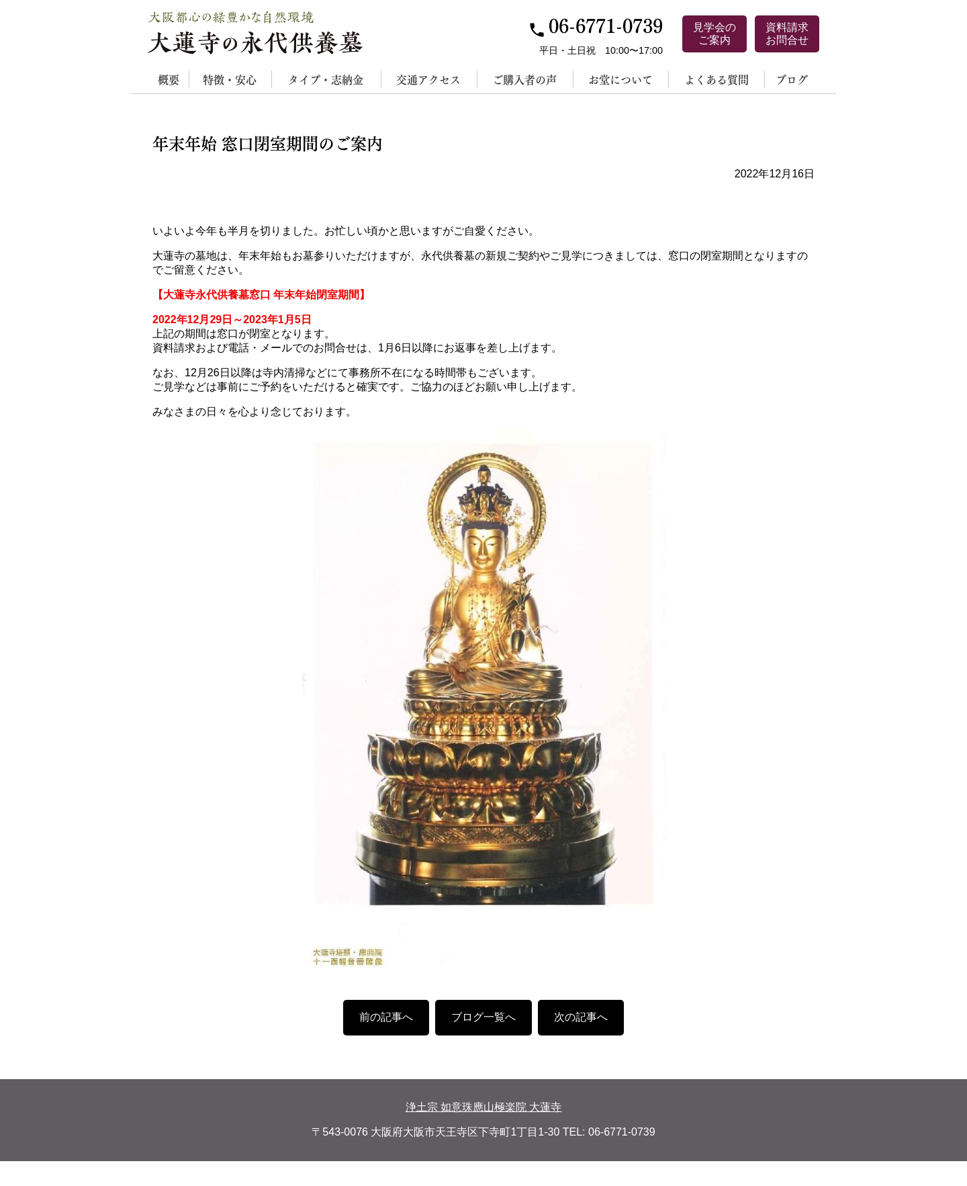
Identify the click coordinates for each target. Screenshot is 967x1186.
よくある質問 (716, 79)
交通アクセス (428, 79)
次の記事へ (581, 1017)
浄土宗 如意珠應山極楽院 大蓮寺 (484, 1107)
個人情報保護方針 (434, 1173)
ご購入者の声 (524, 79)
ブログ (792, 79)
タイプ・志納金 (325, 79)
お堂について (620, 79)
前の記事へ (386, 1017)
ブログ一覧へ (483, 1017)
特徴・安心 (230, 79)
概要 (168, 79)
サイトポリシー (538, 1173)
